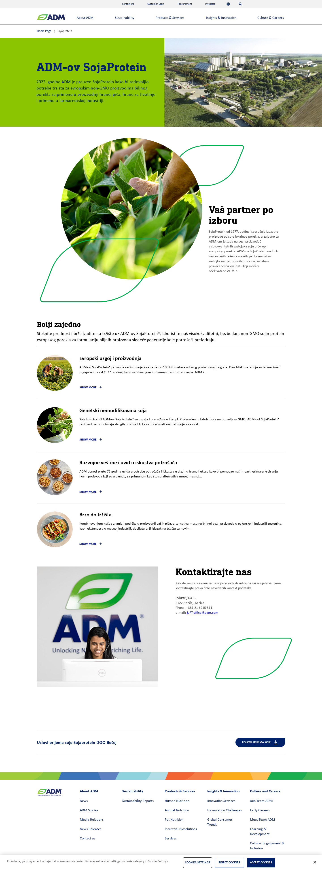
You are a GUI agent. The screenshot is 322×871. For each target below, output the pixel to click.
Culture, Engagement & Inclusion (267, 846)
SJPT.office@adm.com (202, 613)
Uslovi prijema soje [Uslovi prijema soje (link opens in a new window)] (260, 742)
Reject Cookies (229, 862)
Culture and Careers (265, 791)
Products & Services (170, 18)
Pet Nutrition (174, 820)
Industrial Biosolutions (181, 829)
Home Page (44, 31)
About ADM (85, 18)
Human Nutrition (177, 801)
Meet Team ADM (262, 820)
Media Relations (92, 820)
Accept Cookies (261, 862)
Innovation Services (221, 801)
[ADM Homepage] (51, 17)
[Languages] (228, 4)
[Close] (315, 862)
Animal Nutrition (177, 810)
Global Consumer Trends (219, 822)
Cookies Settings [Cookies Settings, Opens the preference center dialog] (197, 862)
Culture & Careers (270, 18)
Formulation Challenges (224, 810)
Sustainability (124, 18)
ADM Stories (89, 810)
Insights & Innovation (221, 18)
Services (171, 838)
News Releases (90, 829)
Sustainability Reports (138, 801)
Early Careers (260, 810)
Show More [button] (88, 387)
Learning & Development (259, 831)
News (84, 801)
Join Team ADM (261, 801)
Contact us (87, 838)
